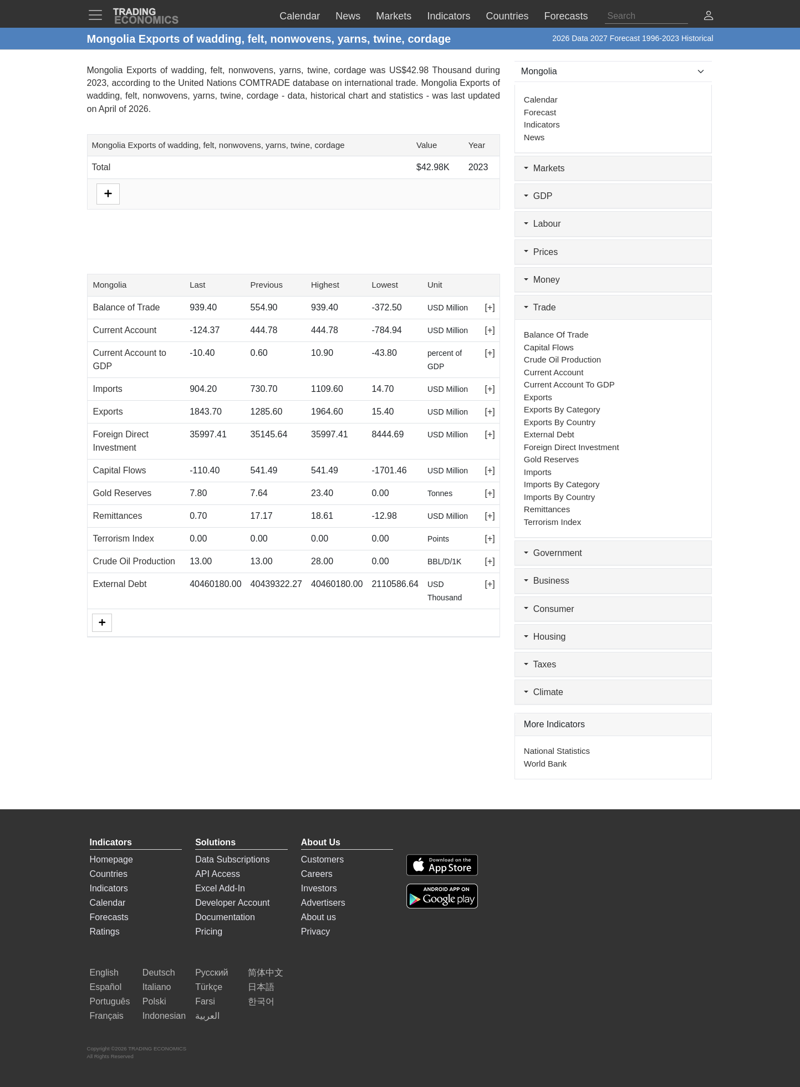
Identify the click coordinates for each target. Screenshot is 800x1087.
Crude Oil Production (134, 561)
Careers (317, 874)
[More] (102, 623)
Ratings (105, 931)
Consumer (549, 609)
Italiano (156, 987)
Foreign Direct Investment (571, 447)
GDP (538, 196)
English (104, 972)
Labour (542, 223)
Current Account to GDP (569, 384)
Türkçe (208, 987)
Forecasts (109, 917)
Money (542, 279)
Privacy (315, 931)
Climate (543, 692)
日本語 (261, 987)
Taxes (540, 664)
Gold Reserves (122, 493)
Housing (545, 636)
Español (106, 987)
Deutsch (158, 972)
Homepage (111, 859)
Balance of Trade (126, 307)
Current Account (125, 330)
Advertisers (323, 902)
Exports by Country (559, 422)
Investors (319, 888)
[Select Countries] (613, 71)
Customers (322, 859)
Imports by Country (559, 497)
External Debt (120, 584)
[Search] (646, 16)
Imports (108, 389)
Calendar (541, 99)
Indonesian (164, 1015)
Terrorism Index (123, 538)
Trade (540, 307)
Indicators (542, 124)
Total (101, 167)
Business (546, 580)
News (534, 137)
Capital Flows (119, 470)
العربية (207, 1015)
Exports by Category (562, 409)
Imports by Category (562, 484)
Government (553, 553)
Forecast (540, 112)
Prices (541, 252)
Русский (211, 972)
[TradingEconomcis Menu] (98, 14)
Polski (154, 1001)
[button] (708, 17)
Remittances (117, 515)
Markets (544, 168)
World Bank (545, 763)
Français (107, 1015)
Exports (108, 411)
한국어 (261, 1001)
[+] (490, 307)
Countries (109, 874)
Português (110, 1001)
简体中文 (265, 972)
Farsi (205, 1001)
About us (318, 917)
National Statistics (557, 751)
